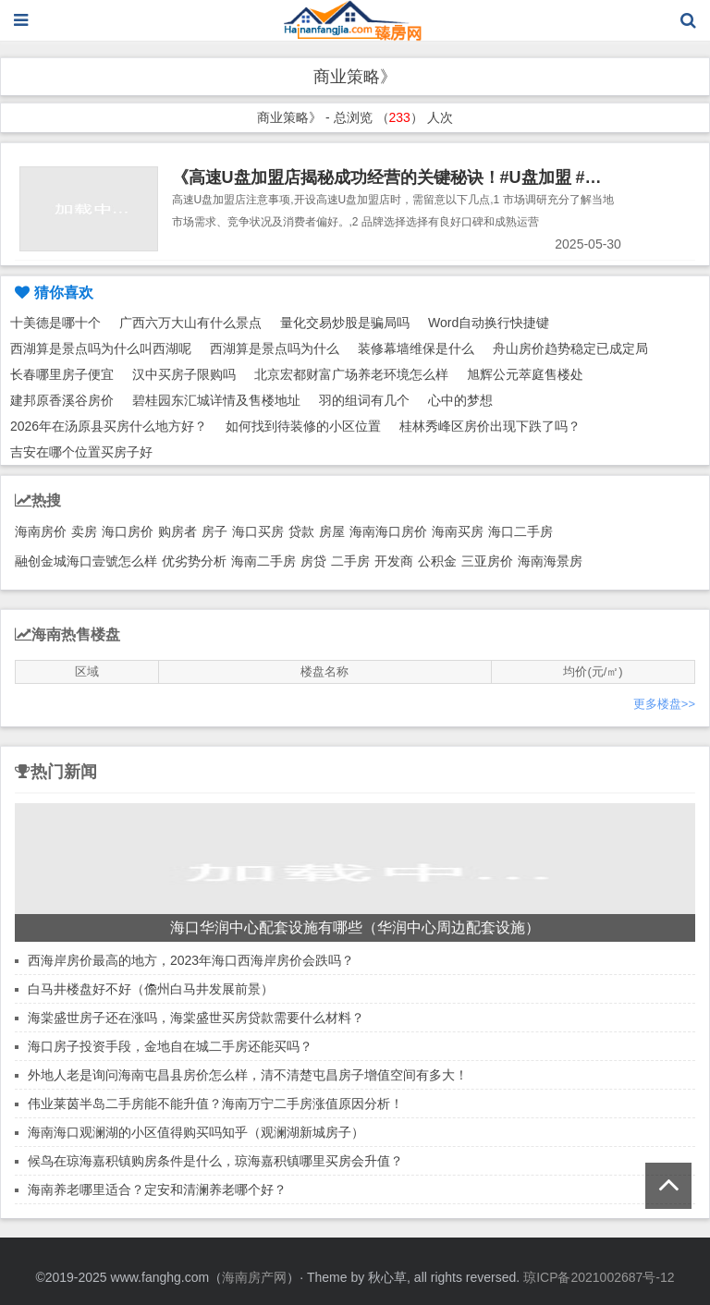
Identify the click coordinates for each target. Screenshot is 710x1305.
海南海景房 (550, 561)
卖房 (84, 531)
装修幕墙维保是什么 (416, 348)
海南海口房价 (388, 531)
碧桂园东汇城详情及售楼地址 (216, 400)
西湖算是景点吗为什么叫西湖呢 (100, 348)
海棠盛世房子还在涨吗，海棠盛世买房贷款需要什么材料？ (196, 1017)
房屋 (332, 531)
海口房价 (127, 531)
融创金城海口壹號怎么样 (86, 561)
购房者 (177, 531)
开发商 (393, 561)
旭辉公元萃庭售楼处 (525, 374)
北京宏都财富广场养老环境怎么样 (351, 374)
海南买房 (458, 531)
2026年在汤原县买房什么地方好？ (108, 426)
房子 (214, 531)
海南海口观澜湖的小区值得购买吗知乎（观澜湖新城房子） (196, 1132)
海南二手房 (263, 561)
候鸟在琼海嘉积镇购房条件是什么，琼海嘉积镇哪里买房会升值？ (215, 1160)
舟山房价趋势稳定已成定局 (570, 348)
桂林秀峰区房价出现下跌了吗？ (490, 426)
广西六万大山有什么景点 (190, 322)
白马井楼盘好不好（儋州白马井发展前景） (151, 989)
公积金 (437, 561)
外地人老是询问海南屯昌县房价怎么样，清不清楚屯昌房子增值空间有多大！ (248, 1074)
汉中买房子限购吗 (184, 374)
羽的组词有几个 (364, 400)
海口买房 (258, 531)
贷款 (301, 531)
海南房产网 (254, 1277)
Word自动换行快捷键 (488, 322)
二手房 (350, 561)
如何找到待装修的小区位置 (303, 426)
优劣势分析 (194, 561)
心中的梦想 (460, 400)
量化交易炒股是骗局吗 (345, 322)
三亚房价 (487, 561)
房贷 (313, 561)
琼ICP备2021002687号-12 (598, 1277)
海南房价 (41, 531)
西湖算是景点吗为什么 (274, 348)
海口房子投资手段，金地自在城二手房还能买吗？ (170, 1046)
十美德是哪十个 (55, 322)
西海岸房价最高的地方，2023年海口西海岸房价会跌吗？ (191, 960)
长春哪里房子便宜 (62, 374)
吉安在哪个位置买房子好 (81, 452)
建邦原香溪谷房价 (62, 400)
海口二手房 (520, 531)
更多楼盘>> (664, 704)
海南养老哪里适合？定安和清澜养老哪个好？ (157, 1189)
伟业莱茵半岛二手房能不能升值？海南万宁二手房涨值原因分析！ (215, 1103)
